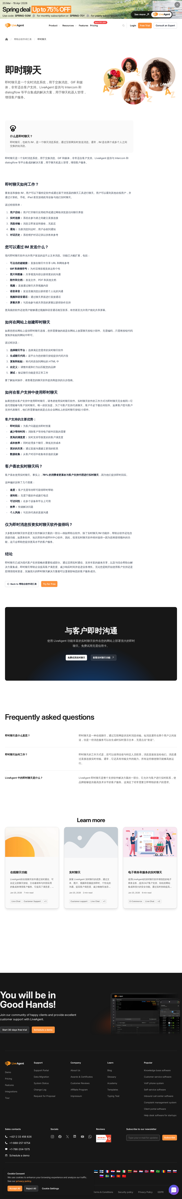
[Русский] (169, 1171)
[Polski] (152, 1171)
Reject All (31, 1188)
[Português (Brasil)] (158, 1171)
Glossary (111, 1076)
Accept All (14, 1188)
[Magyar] (118, 1171)
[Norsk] (147, 1171)
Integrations (11, 1091)
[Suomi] (101, 1171)
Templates (112, 1089)
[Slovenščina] (101, 1176)
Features (9, 1085)
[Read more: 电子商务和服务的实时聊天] (150, 867)
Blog (109, 1070)
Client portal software (155, 1109)
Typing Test (113, 1096)
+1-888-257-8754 (19, 1142)
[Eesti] (96, 1171)
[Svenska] (107, 1176)
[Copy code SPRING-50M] (34, 15)
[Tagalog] (113, 1176)
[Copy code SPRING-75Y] (88, 15)
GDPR (161, 1192)
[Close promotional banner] (177, 5)
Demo (8, 1072)
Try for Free (49, 584)
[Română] (163, 1171)
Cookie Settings (50, 1188)
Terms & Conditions (103, 1192)
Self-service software (155, 1089)
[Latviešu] (135, 1171)
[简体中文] (124, 1176)
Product (55, 25)
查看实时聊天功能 (103, 657)
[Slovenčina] (175, 1171)
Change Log (40, 1089)
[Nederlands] (141, 1171)
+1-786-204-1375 (19, 1149)
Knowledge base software (157, 1070)
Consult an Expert (165, 25)
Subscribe (169, 1137)
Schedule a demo (43, 1029)
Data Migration (41, 1076)
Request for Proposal (44, 1096)
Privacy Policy (145, 1192)
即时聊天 (42, 39)
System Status (41, 1083)
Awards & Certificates (82, 1076)
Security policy (125, 1192)
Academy (112, 1083)
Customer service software (157, 1076)
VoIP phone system (154, 1083)
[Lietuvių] (130, 1171)
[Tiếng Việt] (118, 1176)
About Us (75, 1070)
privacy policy (23, 1181)
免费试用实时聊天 (76, 657)
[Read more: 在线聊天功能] (32, 867)
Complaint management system (160, 1102)
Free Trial (145, 25)
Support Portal (41, 1070)
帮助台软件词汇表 (23, 39)
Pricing (8, 1078)
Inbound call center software (158, 1096)
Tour (7, 1098)
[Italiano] (124, 1171)
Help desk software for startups (160, 1115)
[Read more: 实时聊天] (91, 867)
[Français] (107, 1171)
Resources (69, 25)
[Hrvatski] (113, 1171)
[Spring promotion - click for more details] (91, 9)
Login (133, 25)
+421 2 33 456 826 (20, 1136)
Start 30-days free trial (14, 1029)
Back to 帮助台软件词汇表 (22, 584)
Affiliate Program (79, 1089)
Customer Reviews (80, 1083)
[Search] (125, 25)
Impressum (76, 1096)
